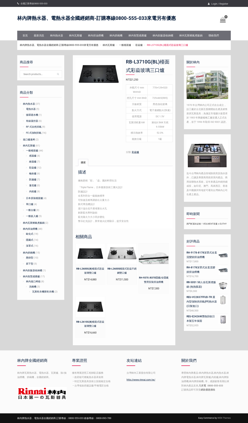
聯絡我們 (214, 35)
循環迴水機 (32, 114)
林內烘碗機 (116, 35)
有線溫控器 (32, 121)
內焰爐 (32, 191)
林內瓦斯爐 (75, 35)
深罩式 (29, 245)
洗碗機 (32, 286)
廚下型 (29, 263)
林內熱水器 (56, 35)
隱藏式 (29, 239)
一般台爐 (31, 210)
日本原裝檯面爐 (34, 198)
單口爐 (29, 204)
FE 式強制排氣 (33, 132)
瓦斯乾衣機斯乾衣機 (43, 291)
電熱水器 (31, 109)
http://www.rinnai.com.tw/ (141, 379)
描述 (83, 162)
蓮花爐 (32, 185)
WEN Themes (224, 418)
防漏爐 (32, 179)
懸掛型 (29, 257)
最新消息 (39, 35)
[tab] (83, 162)
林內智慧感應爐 (137, 35)
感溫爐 (32, 155)
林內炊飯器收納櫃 (163, 35)
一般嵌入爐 (32, 216)
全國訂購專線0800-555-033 (33, 3)
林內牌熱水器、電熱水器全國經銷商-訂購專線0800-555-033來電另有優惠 (96, 18)
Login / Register (219, 3)
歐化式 (29, 233)
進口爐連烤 (29, 139)
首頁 (25, 35)
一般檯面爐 (125, 45)
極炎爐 (32, 173)
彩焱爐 (139, 45)
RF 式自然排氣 (34, 126)
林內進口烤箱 (33, 281)
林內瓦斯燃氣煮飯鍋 (191, 35)
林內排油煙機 (96, 35)
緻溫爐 (32, 161)
